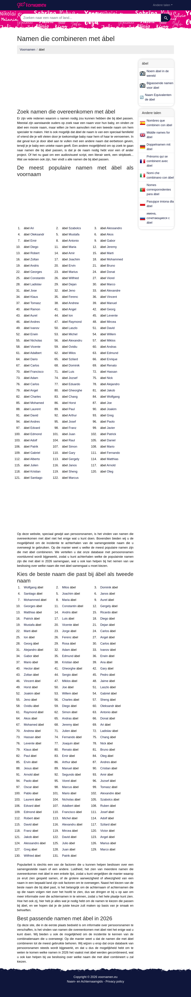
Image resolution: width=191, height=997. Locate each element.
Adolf (33, 440)
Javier (111, 428)
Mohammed (115, 259)
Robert (34, 253)
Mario (110, 446)
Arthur (73, 415)
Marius (73, 272)
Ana (103, 662)
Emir (33, 240)
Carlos (34, 365)
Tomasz (35, 303)
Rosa (65, 643)
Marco (111, 284)
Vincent (112, 296)
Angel (72, 309)
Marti (110, 253)
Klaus (34, 296)
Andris (34, 265)
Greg (110, 415)
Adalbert (36, 353)
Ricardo (105, 612)
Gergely (74, 459)
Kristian (35, 471)
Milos (72, 353)
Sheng (73, 471)
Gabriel (35, 452)
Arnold (111, 465)
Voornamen (27, 49)
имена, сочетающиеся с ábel (158, 218)
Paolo (111, 421)
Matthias (112, 459)
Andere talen (161, 5)
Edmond (36, 434)
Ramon (35, 309)
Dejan (73, 284)
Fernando (113, 452)
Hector (28, 668)
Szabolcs (75, 228)
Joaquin (67, 743)
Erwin (34, 334)
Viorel (111, 278)
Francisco (37, 371)
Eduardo (74, 384)
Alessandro (114, 228)
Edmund (112, 353)
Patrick (111, 434)
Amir (72, 253)
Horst (72, 403)
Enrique (112, 359)
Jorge (66, 631)
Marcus (74, 477)
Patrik (34, 446)
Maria (72, 247)
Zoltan (34, 259)
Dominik (74, 365)
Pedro (104, 674)
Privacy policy (115, 981)
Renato (112, 365)
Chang (73, 396)
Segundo (68, 774)
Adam (34, 378)
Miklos (111, 340)
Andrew (74, 303)
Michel (73, 334)
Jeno (72, 290)
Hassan (112, 371)
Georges (36, 272)
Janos (73, 465)
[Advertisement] (75, 80)
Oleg (110, 471)
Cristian (105, 768)
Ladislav (36, 284)
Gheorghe (75, 390)
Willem (111, 334)
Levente (112, 315)
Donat (111, 272)
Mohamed (37, 403)
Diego (34, 247)
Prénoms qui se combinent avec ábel (157, 161)
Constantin (37, 278)
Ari (32, 228)
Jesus (28, 768)
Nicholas (36, 340)
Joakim (111, 409)
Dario (34, 359)
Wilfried (74, 278)
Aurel (33, 315)
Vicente (35, 346)
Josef (72, 421)
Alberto (35, 459)
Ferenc (73, 296)
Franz (72, 428)
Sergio (66, 674)
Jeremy (112, 247)
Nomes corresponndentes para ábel (159, 189)
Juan (72, 434)
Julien (34, 465)
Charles (35, 396)
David (111, 328)
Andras (111, 346)
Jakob (111, 390)
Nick (110, 378)
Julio (65, 843)
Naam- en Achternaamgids (85, 981)
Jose (33, 290)
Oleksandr (37, 234)
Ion (71, 315)
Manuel (112, 303)
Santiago (36, 477)
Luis (71, 371)
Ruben (104, 805)
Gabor (111, 240)
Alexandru (75, 340)
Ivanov (34, 328)
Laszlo (73, 328)
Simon (73, 446)
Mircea (111, 321)
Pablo (28, 793)
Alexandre (113, 290)
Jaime (104, 681)
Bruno (111, 265)
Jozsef (73, 378)
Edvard (35, 428)
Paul (72, 409)
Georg (111, 309)
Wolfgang (113, 396)
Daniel (111, 440)
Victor (104, 830)
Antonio (74, 240)
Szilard (73, 359)
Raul (72, 440)
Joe (109, 403)
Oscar (28, 787)
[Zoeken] (166, 18)
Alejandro (113, 384)
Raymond (75, 321)
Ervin (72, 265)
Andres (35, 321)
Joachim (74, 259)
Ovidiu (73, 346)
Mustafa (74, 234)
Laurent (35, 409)
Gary (72, 452)
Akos (110, 234)
